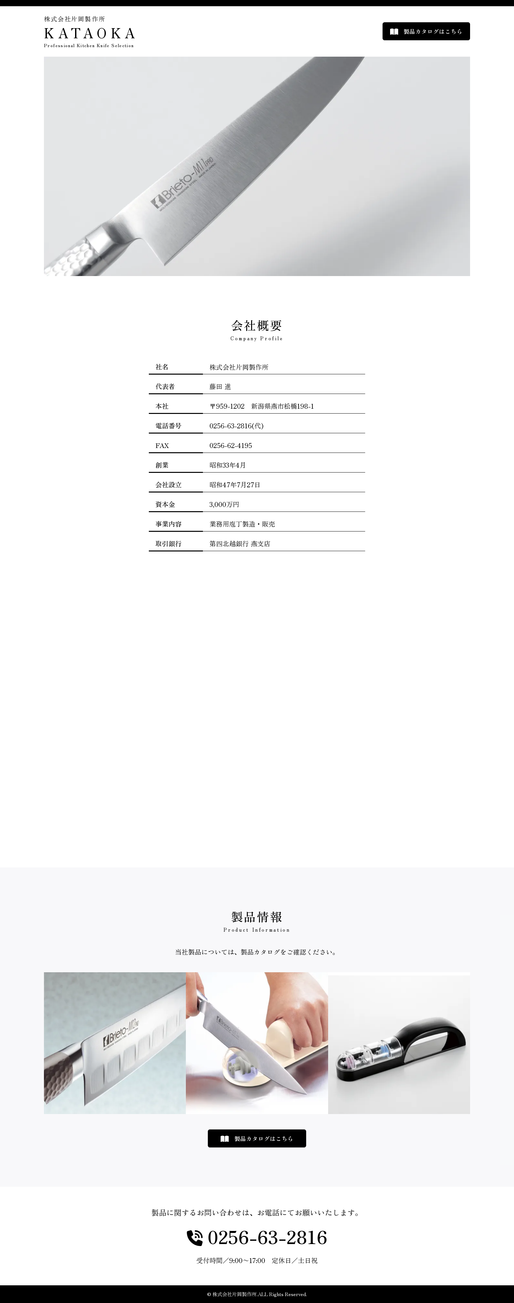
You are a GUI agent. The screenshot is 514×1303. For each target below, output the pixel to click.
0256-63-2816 (265, 1236)
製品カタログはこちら (433, 31)
